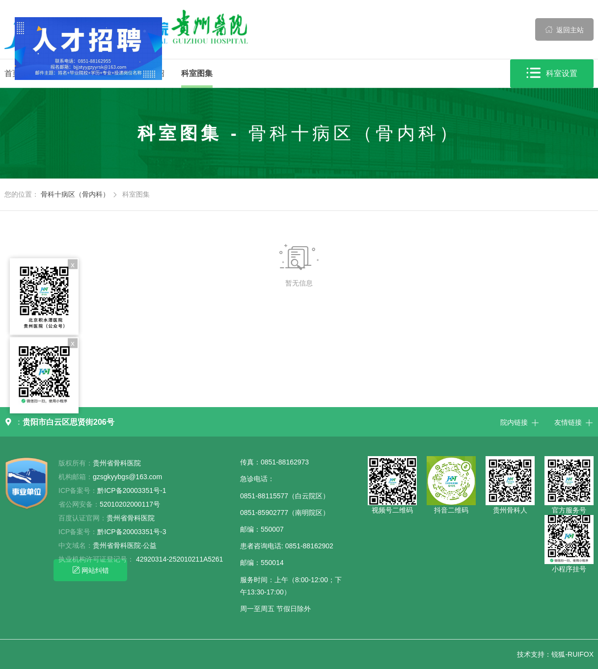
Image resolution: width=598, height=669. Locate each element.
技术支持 (530, 654)
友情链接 (574, 422)
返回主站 (564, 29)
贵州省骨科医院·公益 (125, 545)
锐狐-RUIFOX (572, 654)
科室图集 (197, 73)
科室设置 (551, 73)
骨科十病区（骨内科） (75, 194)
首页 (12, 73)
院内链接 (520, 422)
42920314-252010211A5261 (179, 559)
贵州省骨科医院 (131, 518)
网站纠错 (90, 570)
